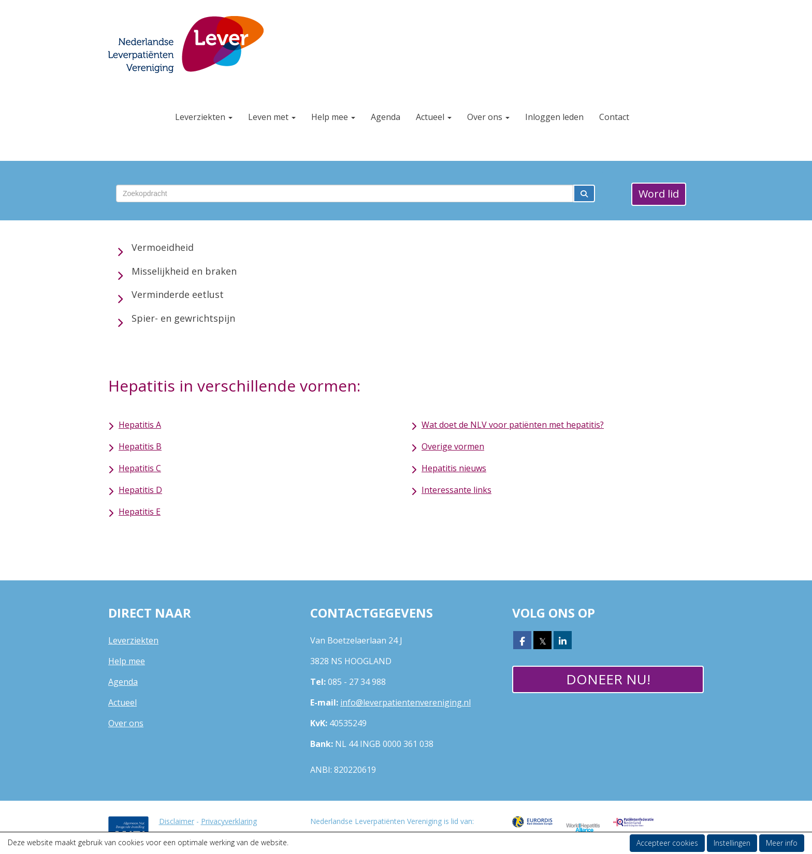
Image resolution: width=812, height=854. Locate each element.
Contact (614, 117)
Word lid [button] (659, 194)
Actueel (434, 117)
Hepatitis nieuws (454, 468)
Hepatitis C (140, 468)
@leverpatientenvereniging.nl (405, 702)
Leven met (272, 117)
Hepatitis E (140, 511)
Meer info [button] (782, 843)
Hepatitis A (140, 424)
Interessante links (456, 490)
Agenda (385, 117)
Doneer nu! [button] (608, 679)
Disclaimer (176, 821)
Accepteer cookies (667, 843)
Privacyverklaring (229, 821)
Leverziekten (204, 117)
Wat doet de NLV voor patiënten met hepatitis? (513, 424)
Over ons (488, 117)
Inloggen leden (554, 117)
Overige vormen (453, 446)
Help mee (333, 117)
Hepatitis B (140, 446)
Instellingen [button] (732, 843)
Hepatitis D (140, 490)
